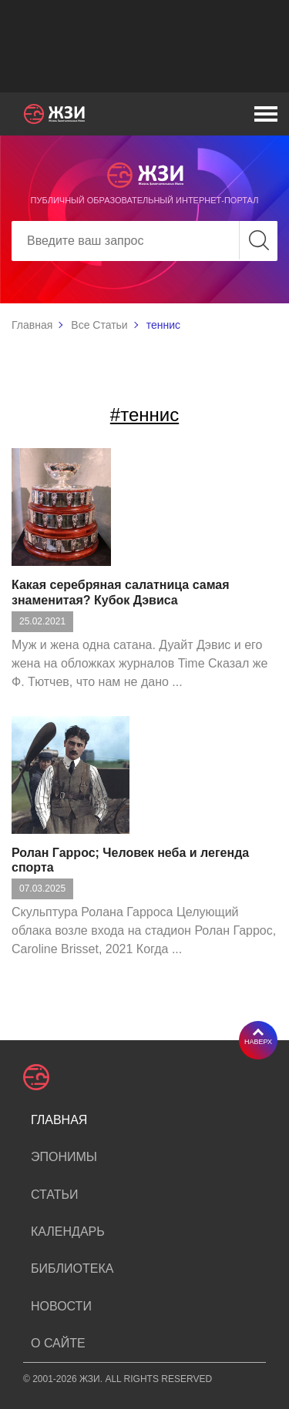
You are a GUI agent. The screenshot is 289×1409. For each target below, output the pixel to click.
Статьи (54, 1194)
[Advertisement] (144, 46)
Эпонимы (64, 1156)
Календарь (68, 1231)
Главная (32, 325)
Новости (61, 1306)
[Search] (144, 241)
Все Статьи (99, 325)
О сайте (58, 1343)
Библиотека (72, 1268)
